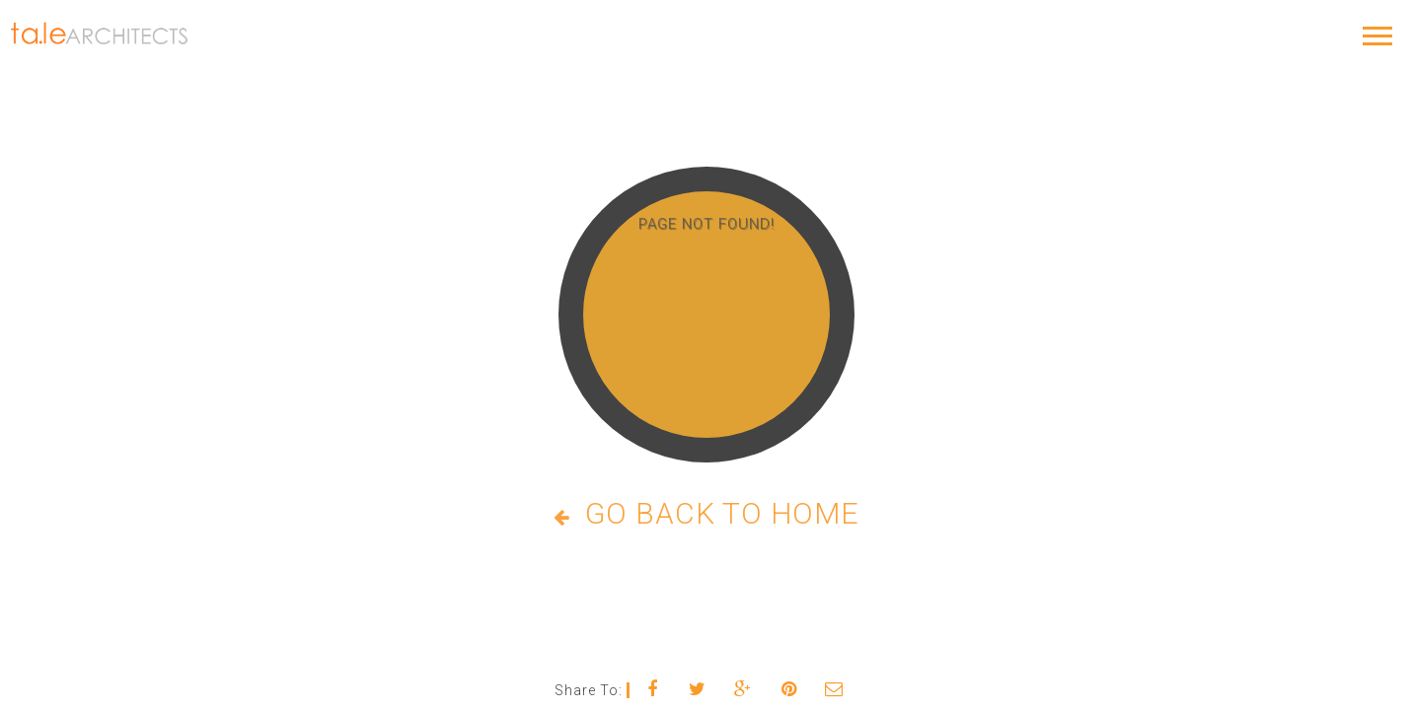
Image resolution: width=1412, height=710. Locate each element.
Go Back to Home (706, 513)
